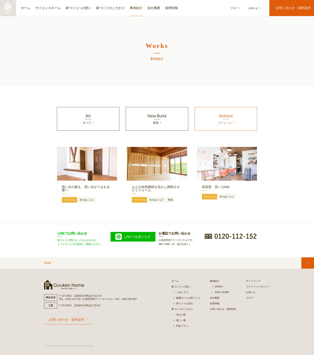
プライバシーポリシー (258, 286)
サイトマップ (253, 281)
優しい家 (181, 320)
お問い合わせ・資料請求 (290, 8)
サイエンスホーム (48, 8)
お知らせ (250, 8)
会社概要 (153, 8)
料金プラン (182, 326)
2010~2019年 (222, 292)
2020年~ (219, 286)
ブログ (235, 8)
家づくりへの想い (78, 8)
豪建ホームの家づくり (188, 297)
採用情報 (171, 8)
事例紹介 (136, 8)
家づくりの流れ (184, 303)
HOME (47, 263)
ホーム (25, 8)
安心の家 (181, 314)
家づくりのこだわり (110, 8)
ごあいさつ (182, 292)
